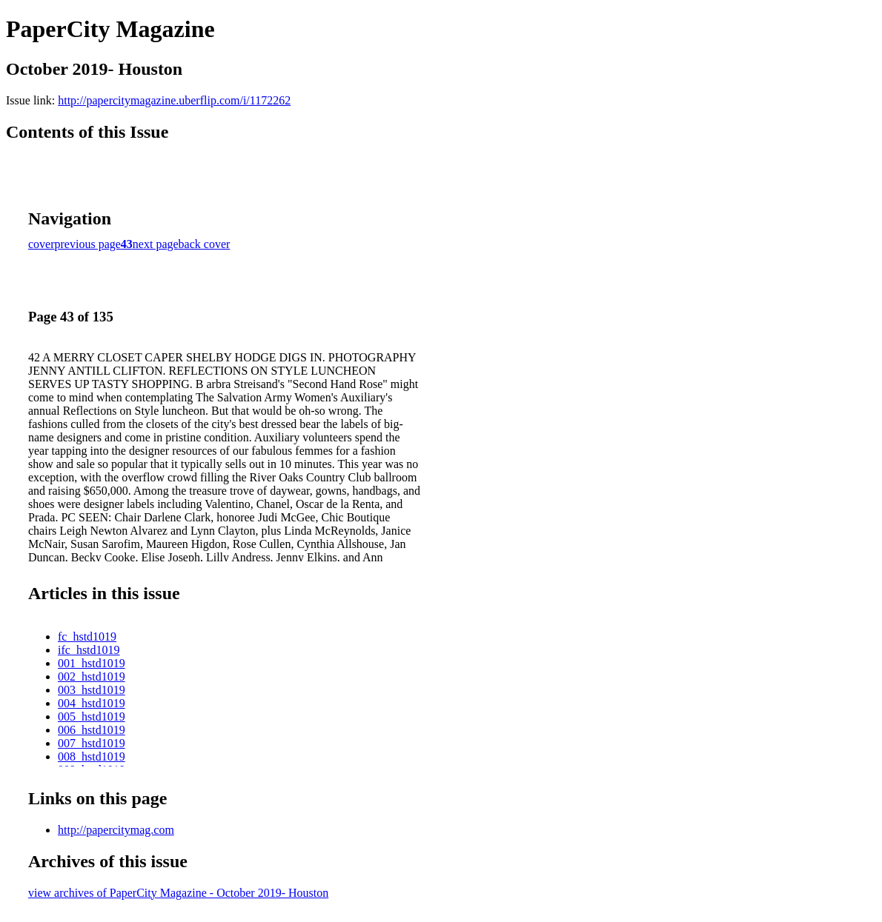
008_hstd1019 (91, 756)
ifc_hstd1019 (89, 650)
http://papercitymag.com (116, 830)
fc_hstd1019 (87, 636)
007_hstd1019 (91, 743)
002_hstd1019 (91, 676)
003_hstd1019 (91, 690)
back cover (205, 244)
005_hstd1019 (91, 716)
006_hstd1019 (91, 730)
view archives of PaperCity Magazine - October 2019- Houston (178, 892)
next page (156, 244)
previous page (88, 244)
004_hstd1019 (91, 703)
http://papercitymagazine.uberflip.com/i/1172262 (174, 100)
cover (41, 244)
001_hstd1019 (91, 663)
